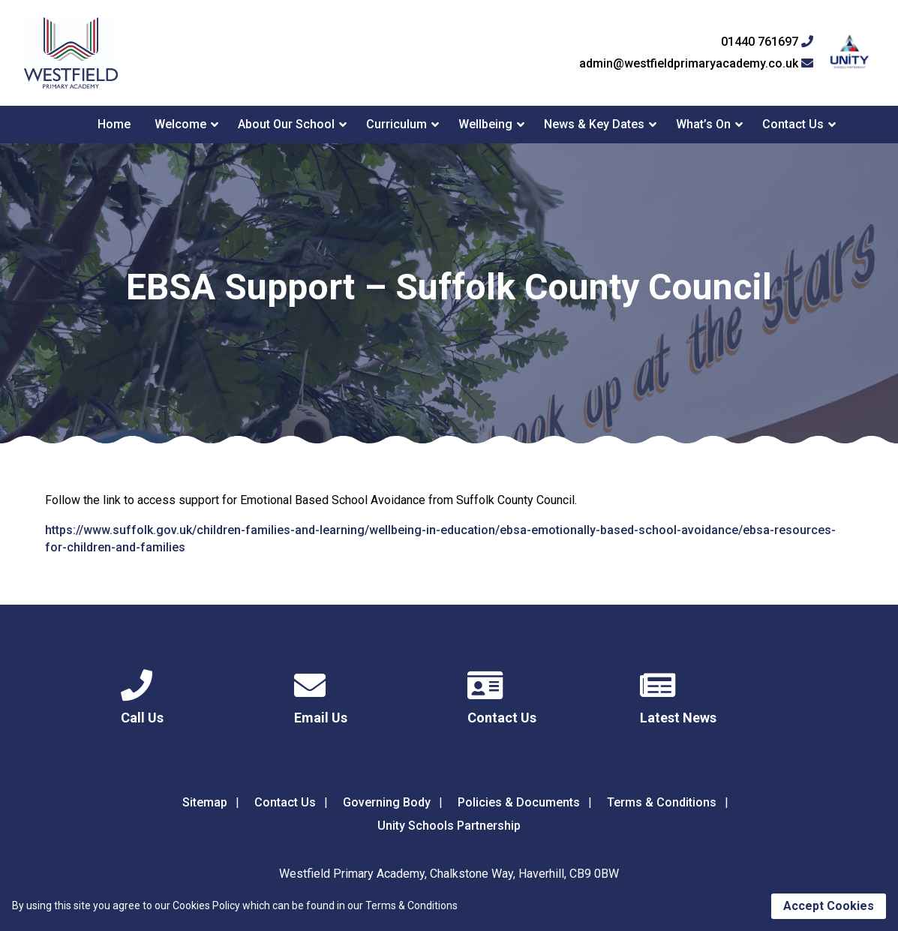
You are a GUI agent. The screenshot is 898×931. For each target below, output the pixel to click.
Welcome (180, 124)
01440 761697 (767, 42)
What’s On (703, 124)
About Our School (286, 124)
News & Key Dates (594, 124)
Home (114, 124)
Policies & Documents (519, 802)
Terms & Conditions (661, 802)
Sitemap (204, 802)
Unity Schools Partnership (449, 825)
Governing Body (387, 802)
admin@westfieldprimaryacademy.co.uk (696, 64)
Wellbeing (485, 124)
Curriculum (396, 124)
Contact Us (793, 124)
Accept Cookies (828, 906)
